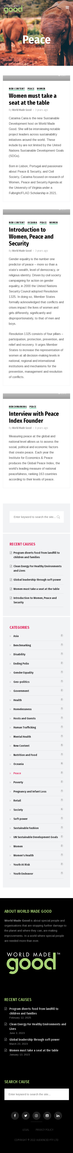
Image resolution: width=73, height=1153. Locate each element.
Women (41, 88)
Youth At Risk (21, 864)
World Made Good (22, 110)
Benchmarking (18, 406)
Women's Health (23, 855)
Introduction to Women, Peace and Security (31, 236)
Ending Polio (21, 663)
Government (21, 691)
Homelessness (22, 709)
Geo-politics (21, 682)
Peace (30, 88)
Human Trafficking (24, 727)
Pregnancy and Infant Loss (29, 791)
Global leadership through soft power (37, 579)
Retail (17, 800)
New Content (17, 88)
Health (17, 700)
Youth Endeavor (23, 873)
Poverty (18, 782)
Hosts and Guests (24, 718)
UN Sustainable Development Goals (35, 837)
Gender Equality (23, 672)
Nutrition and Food (25, 755)
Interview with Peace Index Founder (34, 417)
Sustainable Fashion (26, 828)
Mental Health (22, 736)
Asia (16, 636)
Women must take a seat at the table (32, 99)
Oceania (32, 222)
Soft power (20, 819)
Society (18, 810)
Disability (19, 654)
